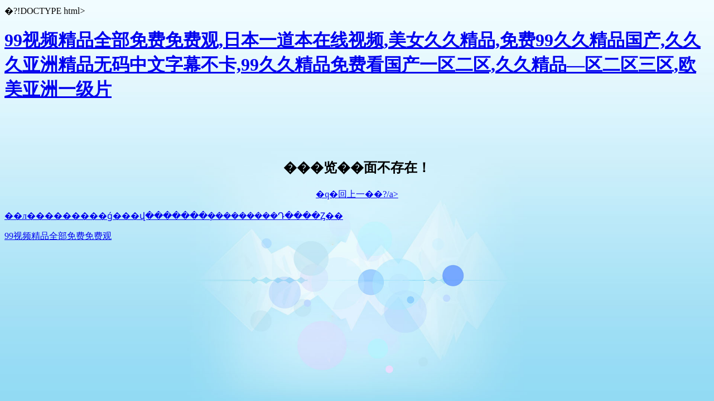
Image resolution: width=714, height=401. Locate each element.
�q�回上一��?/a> (357, 194)
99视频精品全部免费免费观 (58, 236)
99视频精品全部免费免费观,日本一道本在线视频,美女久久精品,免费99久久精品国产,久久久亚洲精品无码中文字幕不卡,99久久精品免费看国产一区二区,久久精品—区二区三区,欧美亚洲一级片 (352, 64)
